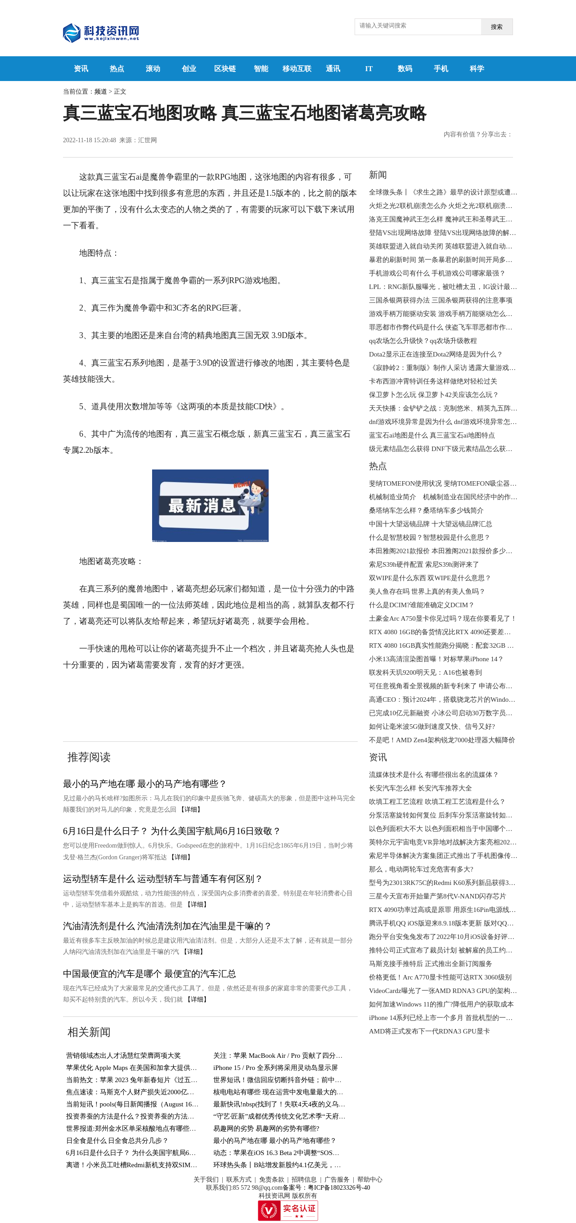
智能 (261, 68)
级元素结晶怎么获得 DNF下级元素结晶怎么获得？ (444, 448)
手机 (441, 68)
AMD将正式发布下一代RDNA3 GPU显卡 (429, 1031)
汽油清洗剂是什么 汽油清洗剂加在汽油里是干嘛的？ (167, 926)
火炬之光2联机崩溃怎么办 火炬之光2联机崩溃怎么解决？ (454, 205)
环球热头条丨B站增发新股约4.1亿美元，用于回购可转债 (297, 1165)
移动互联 (297, 68)
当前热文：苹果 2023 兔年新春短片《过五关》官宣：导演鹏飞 (159, 1079)
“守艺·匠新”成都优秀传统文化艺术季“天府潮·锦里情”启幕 (298, 1116)
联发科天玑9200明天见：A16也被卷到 (425, 672)
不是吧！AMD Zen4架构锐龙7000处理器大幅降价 (442, 740)
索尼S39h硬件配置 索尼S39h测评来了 (424, 564)
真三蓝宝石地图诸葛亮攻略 (111, 708)
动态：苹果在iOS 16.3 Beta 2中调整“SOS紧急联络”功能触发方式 (308, 1152)
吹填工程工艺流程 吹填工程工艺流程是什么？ (437, 801)
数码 (405, 68)
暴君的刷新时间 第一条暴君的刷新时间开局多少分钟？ (451, 259)
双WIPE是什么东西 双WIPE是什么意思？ (430, 578)
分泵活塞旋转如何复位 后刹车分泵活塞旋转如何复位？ (451, 815)
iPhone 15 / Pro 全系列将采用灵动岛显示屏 (275, 1067)
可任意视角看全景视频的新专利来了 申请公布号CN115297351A (463, 686)
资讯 (81, 68)
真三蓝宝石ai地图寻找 (153, 692)
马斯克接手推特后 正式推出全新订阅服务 (430, 963)
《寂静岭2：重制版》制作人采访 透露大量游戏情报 (445, 367)
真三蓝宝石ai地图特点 (233, 692)
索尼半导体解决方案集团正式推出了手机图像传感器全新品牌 (460, 855)
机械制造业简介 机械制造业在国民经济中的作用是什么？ (456, 497)
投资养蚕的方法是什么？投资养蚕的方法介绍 (133, 1116)
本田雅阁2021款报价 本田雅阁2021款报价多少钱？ (444, 551)
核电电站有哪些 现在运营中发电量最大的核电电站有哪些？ (302, 1092)
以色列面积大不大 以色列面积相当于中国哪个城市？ (447, 828)
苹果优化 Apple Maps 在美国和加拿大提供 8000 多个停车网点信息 (163, 1067)
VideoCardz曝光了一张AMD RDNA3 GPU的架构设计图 (450, 990)
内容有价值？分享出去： (478, 134)
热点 (117, 68)
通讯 (333, 68)
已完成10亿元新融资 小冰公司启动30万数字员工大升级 (451, 713)
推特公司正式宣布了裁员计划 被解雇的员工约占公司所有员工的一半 (471, 950)
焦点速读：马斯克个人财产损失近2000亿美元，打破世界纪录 (157, 1092)
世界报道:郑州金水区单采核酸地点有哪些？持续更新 (144, 1128)
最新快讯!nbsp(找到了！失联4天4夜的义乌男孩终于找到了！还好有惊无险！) (327, 1104)
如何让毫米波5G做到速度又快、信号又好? (432, 726)
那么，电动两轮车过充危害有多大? (421, 869)
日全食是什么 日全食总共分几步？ (117, 1140)
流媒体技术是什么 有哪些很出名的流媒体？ (434, 774)
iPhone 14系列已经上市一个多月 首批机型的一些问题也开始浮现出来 (471, 1017)
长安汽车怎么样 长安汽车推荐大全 (420, 788)
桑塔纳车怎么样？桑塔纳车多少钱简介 (426, 510)
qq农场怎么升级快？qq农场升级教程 (423, 340)
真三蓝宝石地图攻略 (311, 692)
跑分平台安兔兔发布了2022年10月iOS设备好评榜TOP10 (451, 936)
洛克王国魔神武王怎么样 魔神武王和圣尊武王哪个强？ (451, 219)
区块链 (225, 68)
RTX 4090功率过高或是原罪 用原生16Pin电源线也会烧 (449, 909)
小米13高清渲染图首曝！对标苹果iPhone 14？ (436, 659)
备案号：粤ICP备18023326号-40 (326, 1187)
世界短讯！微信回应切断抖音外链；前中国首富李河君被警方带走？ (314, 1079)
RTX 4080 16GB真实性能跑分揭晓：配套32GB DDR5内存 (453, 645)
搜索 (497, 26)
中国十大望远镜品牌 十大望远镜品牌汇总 (430, 524)
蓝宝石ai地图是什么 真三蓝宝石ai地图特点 (432, 435)
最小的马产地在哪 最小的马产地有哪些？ (145, 784)
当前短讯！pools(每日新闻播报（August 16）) (133, 1104)
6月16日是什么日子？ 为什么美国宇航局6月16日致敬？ (172, 831)
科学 (477, 68)
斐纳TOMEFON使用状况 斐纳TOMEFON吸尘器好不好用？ (456, 483)
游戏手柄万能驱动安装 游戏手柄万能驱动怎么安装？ (447, 313)
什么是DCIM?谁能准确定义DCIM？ (422, 605)
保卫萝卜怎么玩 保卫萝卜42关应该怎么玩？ (434, 394)
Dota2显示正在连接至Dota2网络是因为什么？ (436, 354)
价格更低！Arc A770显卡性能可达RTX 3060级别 (440, 977)
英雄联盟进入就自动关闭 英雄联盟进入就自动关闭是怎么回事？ (464, 246)
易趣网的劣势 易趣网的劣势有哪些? (266, 1128)
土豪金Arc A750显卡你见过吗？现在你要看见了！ (443, 618)
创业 (189, 68)
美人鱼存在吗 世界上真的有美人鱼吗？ (427, 591)
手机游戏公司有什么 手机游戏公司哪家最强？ (437, 273)
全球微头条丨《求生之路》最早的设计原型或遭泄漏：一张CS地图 (467, 192)
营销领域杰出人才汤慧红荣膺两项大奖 (123, 1055)
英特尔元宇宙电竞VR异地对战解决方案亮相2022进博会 (451, 842)
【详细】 (190, 809)
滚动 (153, 68)
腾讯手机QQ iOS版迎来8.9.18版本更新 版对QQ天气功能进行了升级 (468, 923)
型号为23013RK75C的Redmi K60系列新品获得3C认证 (447, 882)
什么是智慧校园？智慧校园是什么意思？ (429, 537)
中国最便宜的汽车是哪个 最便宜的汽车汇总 (149, 974)
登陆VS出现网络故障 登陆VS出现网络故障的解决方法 (449, 232)
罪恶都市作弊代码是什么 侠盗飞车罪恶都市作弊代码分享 (454, 327)
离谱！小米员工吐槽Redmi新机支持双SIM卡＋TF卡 (142, 1165)
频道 (100, 91)
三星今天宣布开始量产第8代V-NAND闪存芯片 (437, 896)
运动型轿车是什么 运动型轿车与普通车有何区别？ (163, 879)
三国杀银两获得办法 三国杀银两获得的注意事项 (441, 300)
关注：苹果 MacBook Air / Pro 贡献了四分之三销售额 (291, 1055)
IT (369, 68)
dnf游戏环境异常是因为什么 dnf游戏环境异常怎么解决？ (453, 421)
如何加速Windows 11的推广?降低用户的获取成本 (441, 1004)
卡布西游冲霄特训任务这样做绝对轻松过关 (433, 381)
